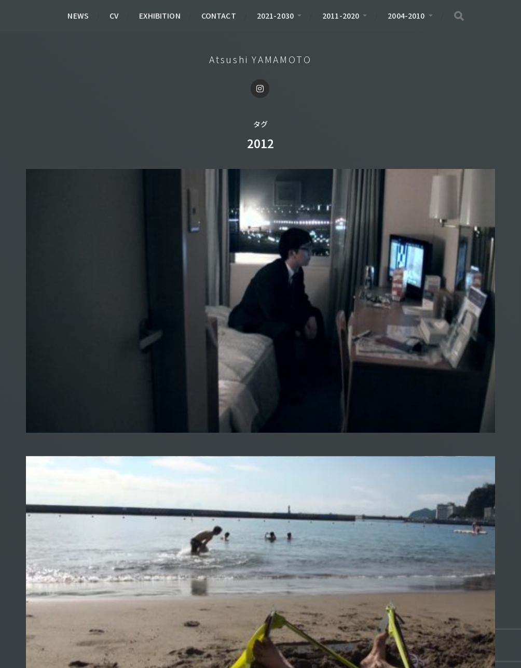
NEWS (78, 15)
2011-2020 (340, 15)
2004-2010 (406, 15)
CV (113, 15)
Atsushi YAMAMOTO (260, 59)
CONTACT (218, 15)
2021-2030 (275, 15)
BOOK (48, 604)
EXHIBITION (159, 15)
